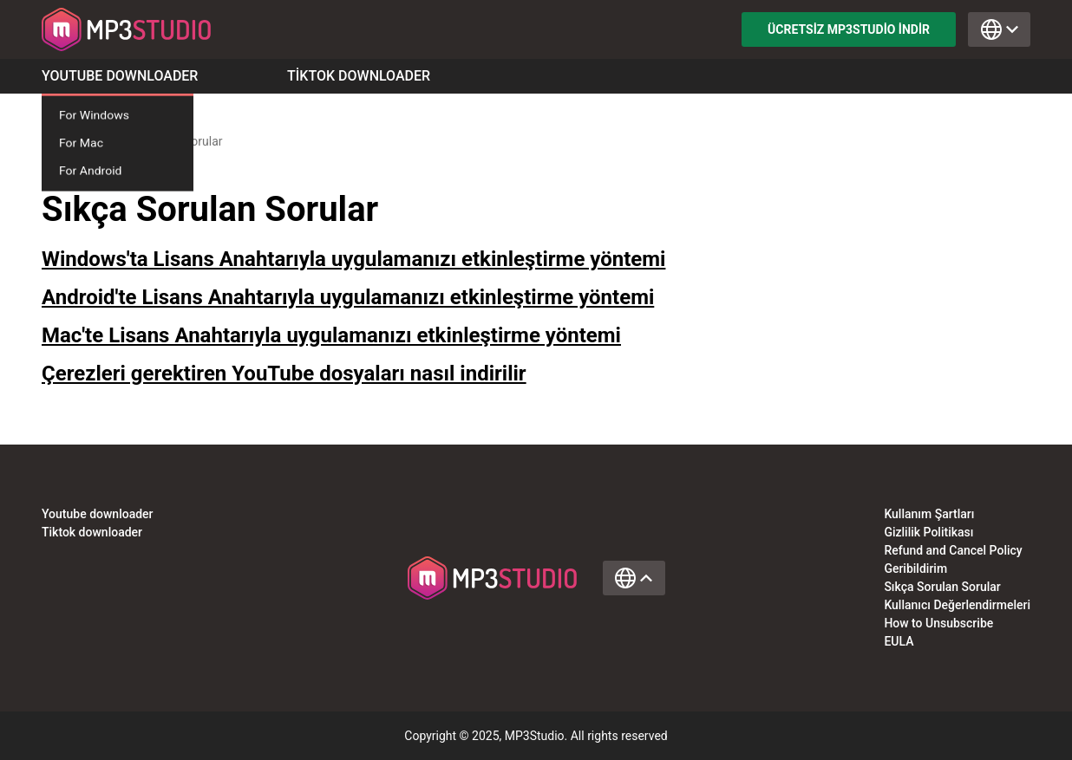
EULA (898, 641)
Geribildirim (915, 568)
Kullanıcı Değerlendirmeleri (957, 605)
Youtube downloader (98, 514)
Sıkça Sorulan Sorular (942, 587)
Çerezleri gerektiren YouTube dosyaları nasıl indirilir (284, 373)
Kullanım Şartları (929, 514)
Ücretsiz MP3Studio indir (849, 29)
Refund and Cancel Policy (953, 550)
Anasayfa (67, 141)
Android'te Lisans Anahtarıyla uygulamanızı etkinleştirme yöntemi (348, 297)
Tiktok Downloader (358, 76)
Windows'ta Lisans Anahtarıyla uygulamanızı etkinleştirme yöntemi (353, 259)
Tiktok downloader (92, 532)
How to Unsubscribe (938, 623)
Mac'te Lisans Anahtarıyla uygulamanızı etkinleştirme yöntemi (331, 335)
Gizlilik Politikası (928, 532)
